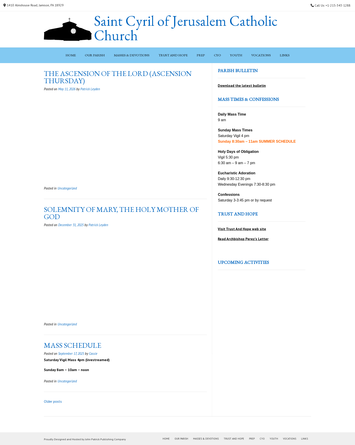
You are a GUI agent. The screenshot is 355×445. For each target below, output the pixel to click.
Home (71, 55)
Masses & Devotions (131, 55)
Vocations (261, 55)
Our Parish (95, 55)
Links (285, 55)
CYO (217, 55)
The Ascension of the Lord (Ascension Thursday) (118, 77)
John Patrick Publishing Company (105, 439)
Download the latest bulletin (242, 85)
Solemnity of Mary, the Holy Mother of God (121, 213)
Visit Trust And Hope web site (242, 229)
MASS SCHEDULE (72, 345)
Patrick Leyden (90, 89)
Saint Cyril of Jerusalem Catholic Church (186, 28)
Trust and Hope (173, 55)
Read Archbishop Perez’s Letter (243, 239)
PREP (201, 55)
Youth (236, 55)
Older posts (53, 401)
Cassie (93, 353)
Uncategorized (67, 188)
